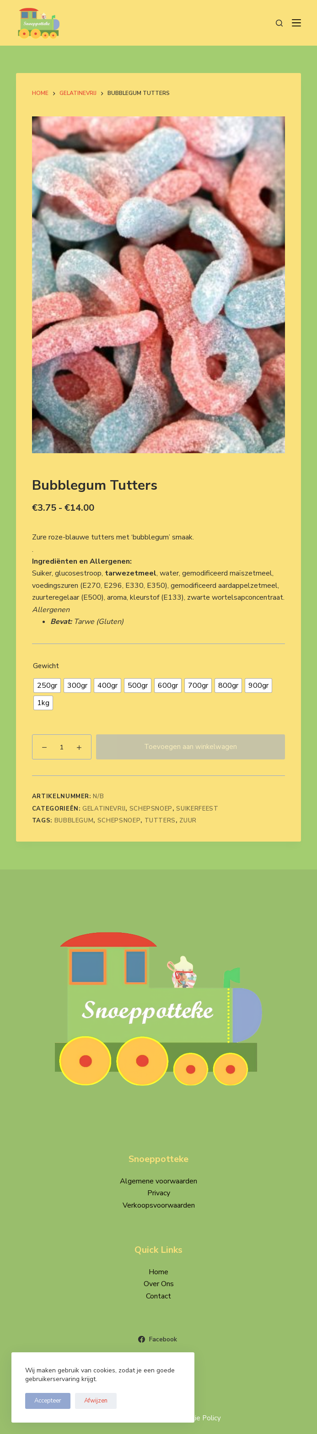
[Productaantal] (61, 746)
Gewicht (46, 665)
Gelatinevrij (103, 809)
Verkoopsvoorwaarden (159, 1205)
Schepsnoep (151, 809)
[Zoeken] (279, 23)
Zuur (188, 820)
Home (158, 1272)
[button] (158, 561)
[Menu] (296, 22)
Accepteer (47, 1401)
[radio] (47, 685)
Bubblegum (74, 820)
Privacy (158, 1193)
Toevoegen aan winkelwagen (190, 746)
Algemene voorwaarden (158, 1181)
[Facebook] (158, 1339)
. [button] (32, 549)
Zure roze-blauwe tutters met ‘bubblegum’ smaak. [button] (113, 537)
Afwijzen (95, 1401)
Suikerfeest (197, 809)
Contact (158, 1296)
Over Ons (159, 1284)
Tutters (160, 820)
